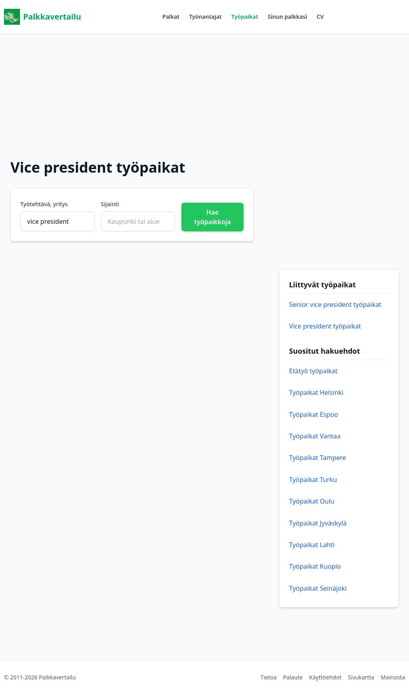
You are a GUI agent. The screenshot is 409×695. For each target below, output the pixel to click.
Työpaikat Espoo (313, 414)
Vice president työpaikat (325, 326)
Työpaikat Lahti (312, 544)
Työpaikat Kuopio (315, 566)
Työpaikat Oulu (311, 501)
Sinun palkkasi (287, 16)
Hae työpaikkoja (212, 217)
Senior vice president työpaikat (335, 304)
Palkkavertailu (42, 17)
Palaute (293, 677)
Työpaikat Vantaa (315, 436)
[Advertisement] (204, 90)
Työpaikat (244, 16)
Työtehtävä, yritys (44, 204)
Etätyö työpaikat (313, 370)
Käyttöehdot (325, 677)
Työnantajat (205, 16)
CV (320, 16)
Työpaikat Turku (313, 479)
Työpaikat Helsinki (316, 392)
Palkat (171, 16)
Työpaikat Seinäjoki (318, 588)
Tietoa (268, 677)
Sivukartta (361, 677)
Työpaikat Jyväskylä (318, 523)
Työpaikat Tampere (317, 457)
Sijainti (110, 204)
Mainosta (393, 677)
